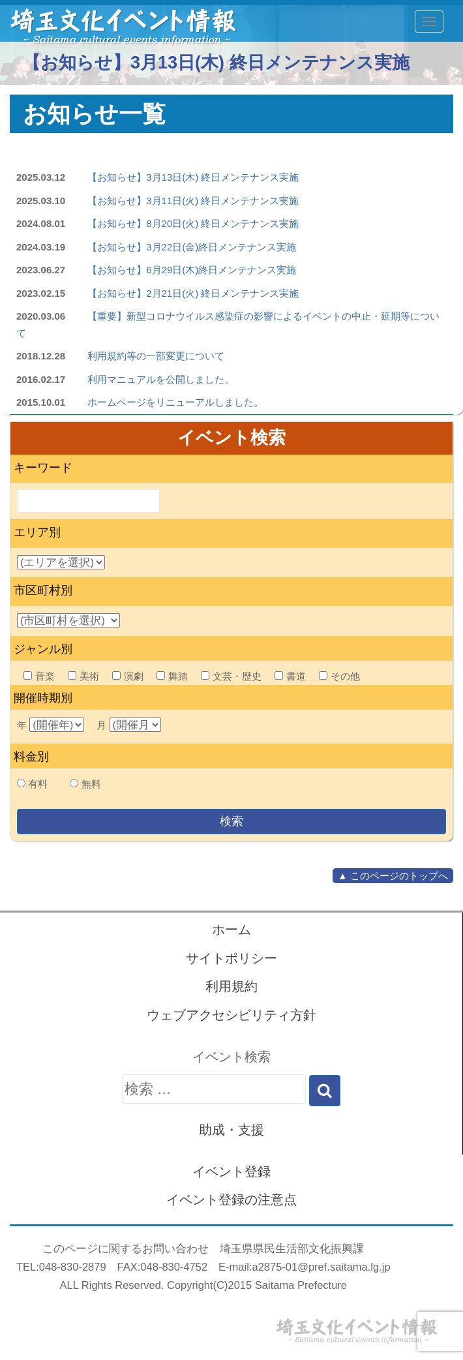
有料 (38, 783)
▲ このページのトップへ (393, 875)
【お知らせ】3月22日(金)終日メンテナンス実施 (191, 246)
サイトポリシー (231, 958)
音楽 (39, 676)
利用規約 (231, 986)
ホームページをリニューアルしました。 (175, 402)
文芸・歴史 (231, 676)
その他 (339, 676)
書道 (290, 676)
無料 (91, 783)
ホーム (231, 929)
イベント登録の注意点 (231, 1199)
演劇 (127, 676)
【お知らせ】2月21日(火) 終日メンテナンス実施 (193, 293)
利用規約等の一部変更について (155, 355)
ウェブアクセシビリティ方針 (231, 1015)
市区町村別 (43, 590)
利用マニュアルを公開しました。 (160, 379)
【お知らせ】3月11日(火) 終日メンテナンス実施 (193, 200)
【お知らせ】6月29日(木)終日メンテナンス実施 (191, 269)
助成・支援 (231, 1130)
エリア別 (37, 532)
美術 (83, 676)
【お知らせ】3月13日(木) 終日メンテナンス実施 (193, 177)
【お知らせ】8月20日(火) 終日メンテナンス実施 (193, 223)
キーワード (43, 467)
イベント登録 (231, 1171)
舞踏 (172, 676)
